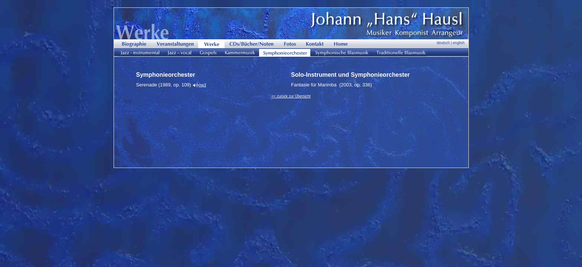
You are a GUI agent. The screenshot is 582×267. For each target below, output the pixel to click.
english (459, 43)
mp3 (202, 85)
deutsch (443, 43)
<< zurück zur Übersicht (291, 96)
